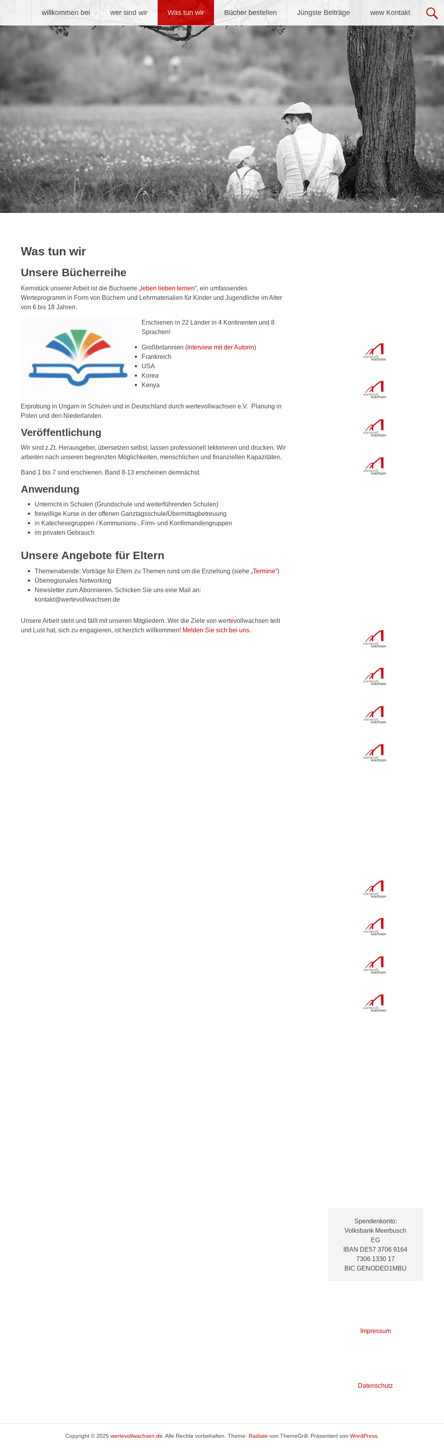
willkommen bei (66, 12)
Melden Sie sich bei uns (215, 630)
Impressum (375, 1330)
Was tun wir (186, 12)
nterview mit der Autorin (221, 347)
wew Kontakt (390, 12)
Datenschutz (375, 1385)
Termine (264, 570)
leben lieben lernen (168, 288)
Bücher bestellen (250, 12)
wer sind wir (128, 12)
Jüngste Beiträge (323, 12)
